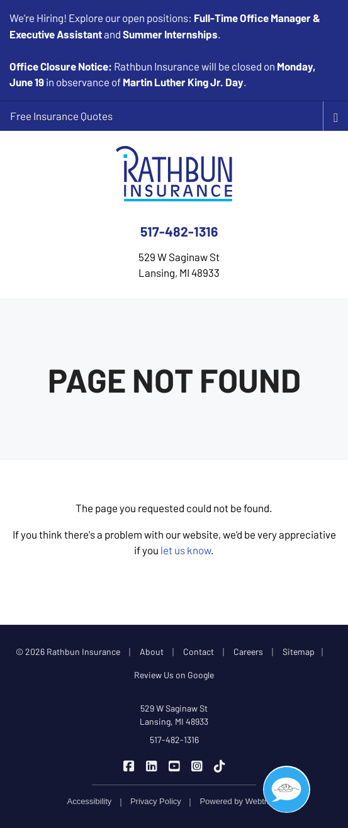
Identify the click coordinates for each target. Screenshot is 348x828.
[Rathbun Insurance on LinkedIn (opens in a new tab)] (151, 764)
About (152, 651)
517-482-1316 (179, 231)
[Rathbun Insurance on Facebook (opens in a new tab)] (128, 764)
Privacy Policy (155, 801)
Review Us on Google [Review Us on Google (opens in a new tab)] (174, 674)
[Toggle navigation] (335, 116)
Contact (198, 651)
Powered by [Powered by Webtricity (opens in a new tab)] (240, 801)
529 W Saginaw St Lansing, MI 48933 (174, 715)
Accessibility (89, 801)
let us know (185, 550)
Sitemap (299, 651)
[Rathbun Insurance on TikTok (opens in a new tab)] (219, 764)
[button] (286, 789)
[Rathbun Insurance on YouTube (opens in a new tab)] (174, 764)
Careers (248, 651)
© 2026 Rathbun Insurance (68, 651)
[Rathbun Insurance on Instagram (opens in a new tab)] (196, 764)
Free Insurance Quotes (61, 115)
